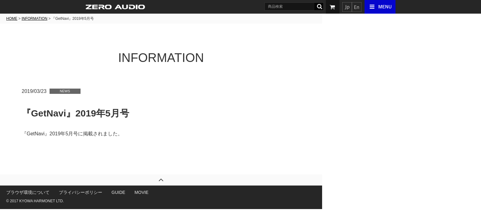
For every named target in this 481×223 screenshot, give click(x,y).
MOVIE (221, 192)
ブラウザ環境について (107, 192)
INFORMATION (114, 18)
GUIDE (198, 192)
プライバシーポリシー (160, 192)
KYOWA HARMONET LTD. (121, 201)
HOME (91, 18)
